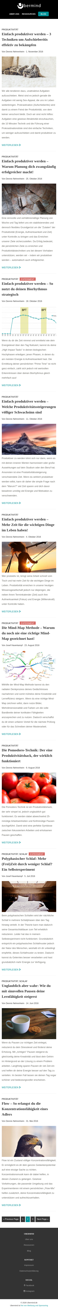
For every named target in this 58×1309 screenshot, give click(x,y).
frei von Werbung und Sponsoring (34, 1305)
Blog (29, 1251)
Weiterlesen (11, 145)
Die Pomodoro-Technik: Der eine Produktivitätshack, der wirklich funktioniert (27, 755)
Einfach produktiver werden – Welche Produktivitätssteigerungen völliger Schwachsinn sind (29, 406)
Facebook (29, 1285)
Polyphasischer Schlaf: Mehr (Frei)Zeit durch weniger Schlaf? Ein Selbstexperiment (27, 864)
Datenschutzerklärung (29, 1271)
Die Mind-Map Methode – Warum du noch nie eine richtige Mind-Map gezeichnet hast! (28, 633)
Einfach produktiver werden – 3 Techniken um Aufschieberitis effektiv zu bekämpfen (26, 39)
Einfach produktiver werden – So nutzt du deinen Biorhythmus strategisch (27, 289)
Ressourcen (29, 1245)
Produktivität (10, 30)
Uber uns (29, 1239)
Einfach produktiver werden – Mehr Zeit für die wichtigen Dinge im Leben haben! (28, 524)
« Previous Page (11, 1219)
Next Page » (42, 1219)
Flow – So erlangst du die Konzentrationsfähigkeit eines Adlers (25, 1108)
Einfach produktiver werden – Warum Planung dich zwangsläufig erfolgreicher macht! (29, 166)
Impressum (29, 1265)
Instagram (29, 1291)
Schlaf (23, 854)
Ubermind (29, 6)
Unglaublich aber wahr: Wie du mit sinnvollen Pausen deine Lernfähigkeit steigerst (26, 991)
